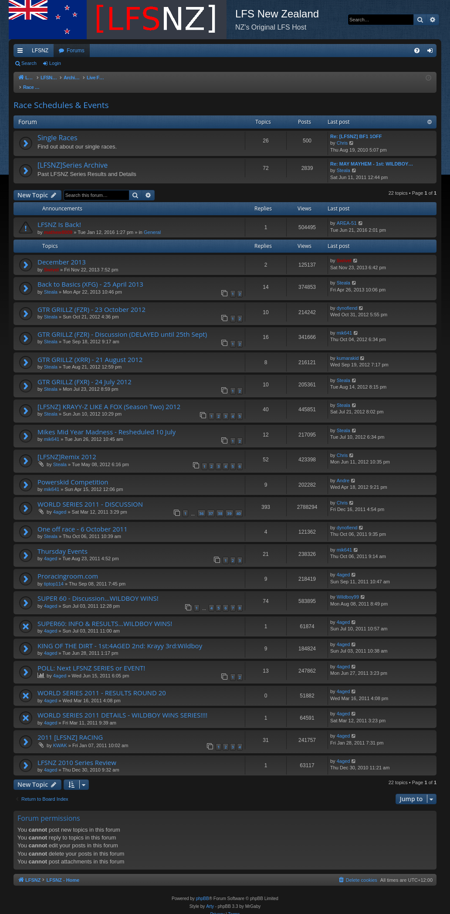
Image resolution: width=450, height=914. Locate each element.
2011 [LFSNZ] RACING (70, 728)
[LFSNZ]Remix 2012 (66, 447)
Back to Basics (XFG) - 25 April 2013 (90, 275)
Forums (76, 50)
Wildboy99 (348, 588)
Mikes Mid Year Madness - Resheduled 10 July (106, 423)
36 (201, 505)
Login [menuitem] (431, 52)
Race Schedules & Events (61, 96)
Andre (343, 471)
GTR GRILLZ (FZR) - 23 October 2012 (91, 300)
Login (55, 63)
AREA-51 (347, 214)
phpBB (202, 889)
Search (29, 63)
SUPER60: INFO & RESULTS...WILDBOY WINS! (104, 614)
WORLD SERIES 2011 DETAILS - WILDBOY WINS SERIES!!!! (122, 706)
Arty (210, 897)
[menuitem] (416, 50)
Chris (342, 134)
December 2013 (61, 253)
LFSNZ (40, 50)
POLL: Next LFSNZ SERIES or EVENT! (91, 659)
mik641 (344, 324)
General (152, 223)
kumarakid (348, 349)
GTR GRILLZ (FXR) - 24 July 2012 (84, 373)
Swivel (51, 261)
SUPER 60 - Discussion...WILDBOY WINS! (98, 589)
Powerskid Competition (72, 473)
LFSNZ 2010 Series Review (76, 753)
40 (239, 505)
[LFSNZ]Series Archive (72, 156)
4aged (60, 503)
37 (211, 505)
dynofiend (347, 299)
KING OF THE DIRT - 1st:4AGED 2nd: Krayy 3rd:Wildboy (119, 637)
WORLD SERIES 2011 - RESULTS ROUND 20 (101, 684)
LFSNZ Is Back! (59, 215)
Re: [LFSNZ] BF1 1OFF (356, 127)
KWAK (60, 736)
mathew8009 (58, 223)
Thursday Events (62, 542)
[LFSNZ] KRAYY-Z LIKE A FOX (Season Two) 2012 (108, 397)
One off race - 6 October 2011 (82, 520)
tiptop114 (54, 575)
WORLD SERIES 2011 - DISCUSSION (90, 495)
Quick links (22, 52)
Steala (343, 161)
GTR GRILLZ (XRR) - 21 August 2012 (89, 350)
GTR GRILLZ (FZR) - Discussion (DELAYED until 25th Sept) (122, 325)
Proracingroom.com (67, 567)
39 (229, 505)
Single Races (57, 129)
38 (220, 505)
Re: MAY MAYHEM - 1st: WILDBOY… (371, 155)
